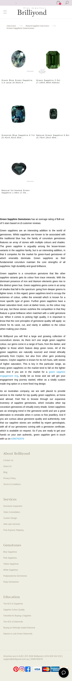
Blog (5, 472)
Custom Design (10, 518)
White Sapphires (10, 570)
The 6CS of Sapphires (13, 604)
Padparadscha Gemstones (15, 576)
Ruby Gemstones (11, 582)
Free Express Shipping (13, 530)
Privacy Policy (9, 478)
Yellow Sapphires (11, 564)
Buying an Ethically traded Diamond (19, 628)
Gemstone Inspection (12, 506)
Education (11, 597)
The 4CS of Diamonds (13, 622)
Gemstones (12, 545)
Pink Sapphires (10, 558)
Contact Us (8, 460)
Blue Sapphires (10, 552)
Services (9, 499)
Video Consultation (11, 512)
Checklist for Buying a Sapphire (17, 616)
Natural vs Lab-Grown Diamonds (17, 634)
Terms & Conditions (12, 484)
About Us (7, 466)
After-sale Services (11, 524)
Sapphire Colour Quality (13, 610)
